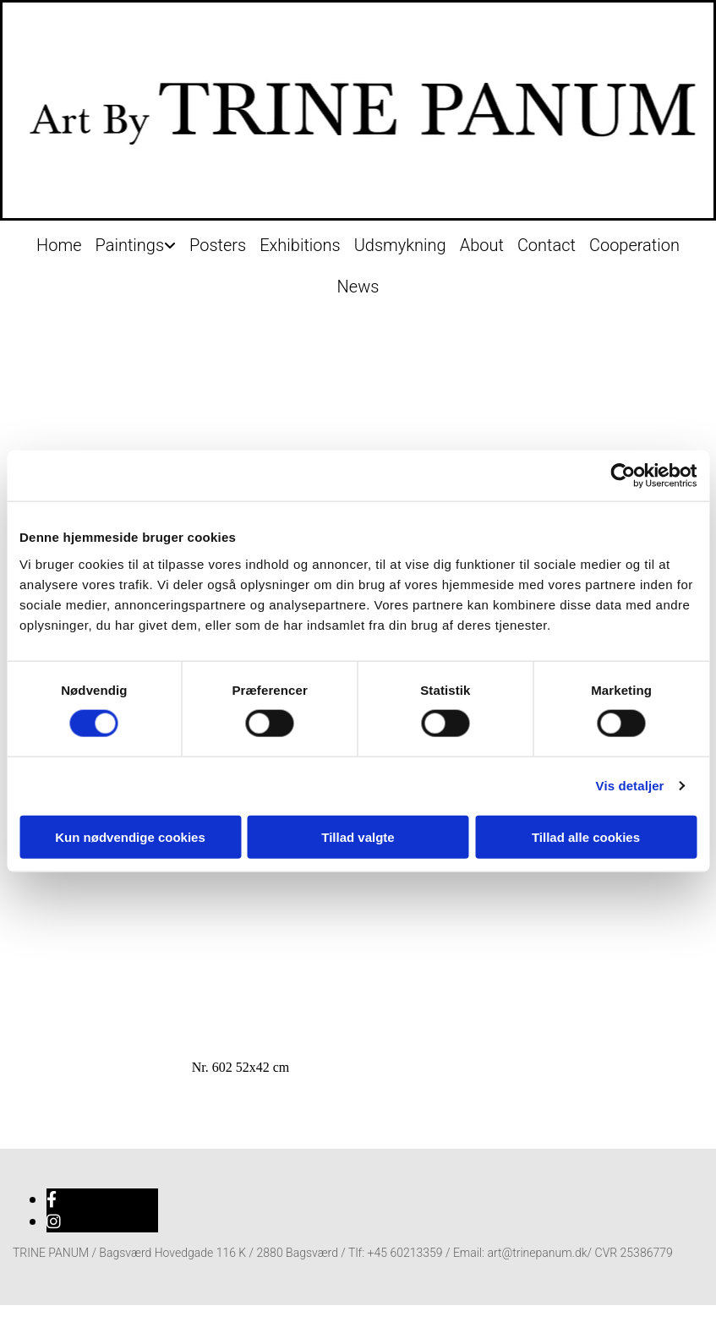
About (482, 245)
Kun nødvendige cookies (130, 836)
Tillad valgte (357, 836)
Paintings (129, 245)
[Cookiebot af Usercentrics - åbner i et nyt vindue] (623, 476)
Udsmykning (400, 245)
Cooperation (634, 245)
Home (58, 245)
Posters (217, 245)
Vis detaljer (630, 785)
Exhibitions (300, 245)
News (358, 286)
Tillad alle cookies (586, 836)
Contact (546, 245)
